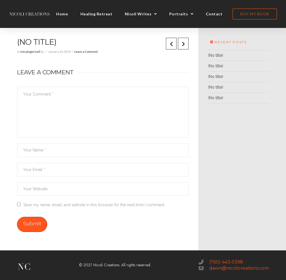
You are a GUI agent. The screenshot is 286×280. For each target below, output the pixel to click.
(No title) (215, 55)
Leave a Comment (86, 51)
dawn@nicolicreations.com (239, 268)
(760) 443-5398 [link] (226, 262)
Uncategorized (30, 51)
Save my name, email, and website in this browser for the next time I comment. (94, 205)
